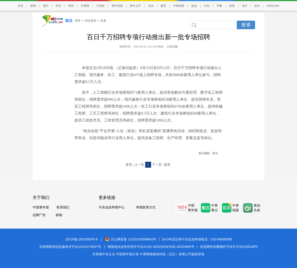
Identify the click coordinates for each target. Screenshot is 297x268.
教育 (163, 5)
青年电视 (117, 5)
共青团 (85, 5)
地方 (244, 5)
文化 (206, 5)
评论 (58, 5)
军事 (219, 5)
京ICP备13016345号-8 (81, 239)
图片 (46, 5)
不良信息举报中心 (112, 207)
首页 (20, 5)
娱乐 (257, 5)
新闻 (33, 5)
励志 (194, 5)
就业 (69, 20)
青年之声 (135, 5)
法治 (151, 5)
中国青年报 (41, 207)
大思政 (100, 5)
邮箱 (59, 215)
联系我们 (63, 207)
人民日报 (172, 46)
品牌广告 (39, 215)
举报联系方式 (145, 207)
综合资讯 (90, 20)
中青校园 (178, 5)
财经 (71, 5)
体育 (232, 5)
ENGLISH (273, 5)
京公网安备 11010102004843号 (130, 239)
